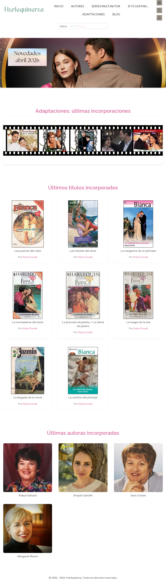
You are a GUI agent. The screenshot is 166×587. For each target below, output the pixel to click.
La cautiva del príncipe (82, 397)
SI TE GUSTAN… (138, 6)
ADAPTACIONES (93, 14)
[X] (159, 10)
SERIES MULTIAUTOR (106, 6)
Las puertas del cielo (27, 250)
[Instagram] (159, 18)
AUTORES (77, 6)
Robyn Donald (30, 257)
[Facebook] (159, 2)
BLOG (116, 14)
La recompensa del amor (27, 322)
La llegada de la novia (27, 397)
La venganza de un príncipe (138, 250)
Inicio (58, 6)
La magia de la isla (138, 322)
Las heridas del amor (83, 250)
